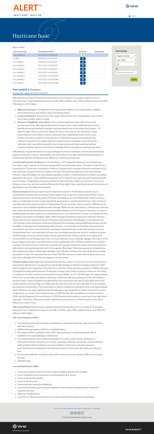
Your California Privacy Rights (72, 408)
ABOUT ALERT (20, 15)
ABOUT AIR (36, 15)
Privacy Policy (58, 408)
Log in (132, 16)
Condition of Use (87, 408)
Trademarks (96, 408)
